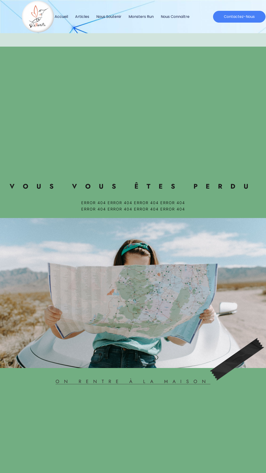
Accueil (61, 16)
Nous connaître (175, 16)
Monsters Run (141, 16)
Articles (82, 16)
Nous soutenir (108, 16)
